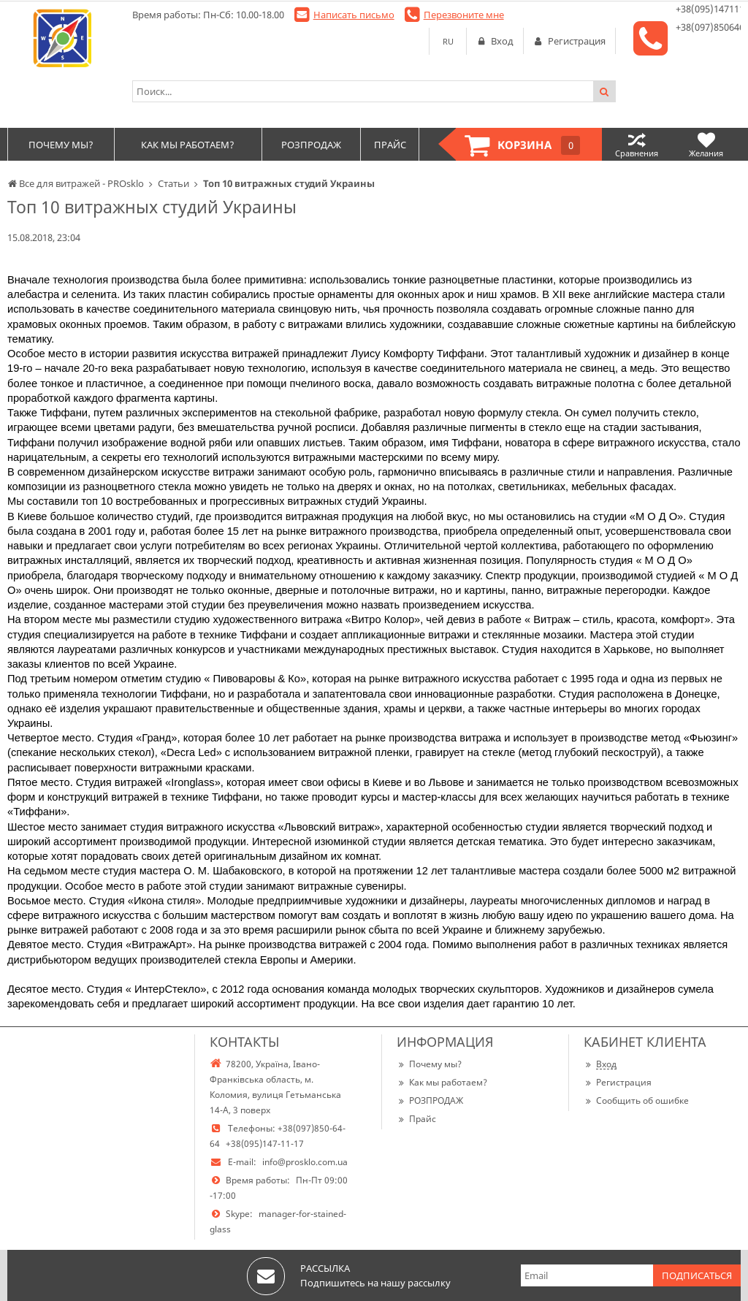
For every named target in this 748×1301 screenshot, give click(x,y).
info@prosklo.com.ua (305, 1162)
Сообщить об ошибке (636, 1100)
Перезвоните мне (464, 14)
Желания (706, 144)
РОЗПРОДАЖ (430, 1100)
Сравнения (636, 144)
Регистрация (618, 1082)
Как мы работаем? (442, 1082)
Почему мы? (429, 1064)
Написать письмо (353, 14)
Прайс (416, 1119)
